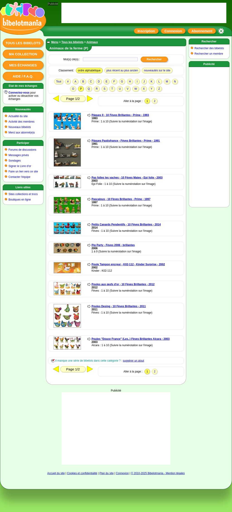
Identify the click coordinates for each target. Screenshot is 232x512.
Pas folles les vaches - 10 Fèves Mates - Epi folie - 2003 (127, 177)
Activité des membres (22, 121)
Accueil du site (56, 473)
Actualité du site (18, 116)
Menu (54, 42)
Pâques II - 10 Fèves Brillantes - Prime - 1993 (120, 115)
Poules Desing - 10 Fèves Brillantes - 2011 (119, 306)
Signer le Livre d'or (20, 166)
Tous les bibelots (23, 43)
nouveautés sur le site (157, 70)
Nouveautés (23, 109)
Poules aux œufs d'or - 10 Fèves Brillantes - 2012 (123, 284)
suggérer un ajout (133, 360)
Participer (23, 143)
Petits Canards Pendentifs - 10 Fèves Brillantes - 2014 (126, 224)
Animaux (92, 42)
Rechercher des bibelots (209, 48)
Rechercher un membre (209, 53)
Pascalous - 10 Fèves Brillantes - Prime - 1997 (121, 199)
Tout (58, 81)
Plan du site (106, 473)
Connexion (173, 31)
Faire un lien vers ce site (23, 171)
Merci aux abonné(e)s (22, 132)
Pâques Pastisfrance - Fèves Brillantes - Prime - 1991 (126, 140)
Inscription (146, 31)
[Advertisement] (116, 406)
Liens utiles (22, 187)
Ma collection (23, 54)
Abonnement (201, 31)
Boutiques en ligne (20, 199)
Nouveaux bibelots (20, 127)
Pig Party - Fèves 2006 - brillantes (113, 245)
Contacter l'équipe (19, 177)
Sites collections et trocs (23, 194)
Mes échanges (23, 65)
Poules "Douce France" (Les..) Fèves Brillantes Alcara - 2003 (130, 339)
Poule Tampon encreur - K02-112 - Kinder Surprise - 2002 (128, 264)
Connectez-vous (19, 92)
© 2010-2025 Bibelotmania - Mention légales (158, 473)
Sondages (15, 160)
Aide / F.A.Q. (23, 76)
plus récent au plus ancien (122, 70)
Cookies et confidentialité (82, 473)
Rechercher (208, 41)
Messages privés (19, 155)
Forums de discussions (22, 149)
